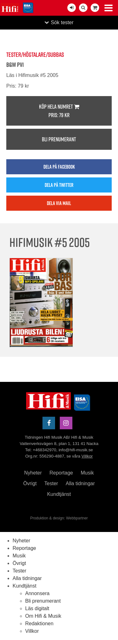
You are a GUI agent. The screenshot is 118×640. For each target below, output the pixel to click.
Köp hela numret (59, 111)
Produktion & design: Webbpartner (59, 518)
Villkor (87, 456)
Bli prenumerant (59, 139)
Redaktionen (39, 623)
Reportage (61, 472)
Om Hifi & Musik (43, 616)
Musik (87, 472)
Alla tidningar (80, 483)
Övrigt (30, 483)
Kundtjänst (59, 494)
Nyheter (33, 472)
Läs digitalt (37, 608)
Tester (51, 483)
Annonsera (37, 593)
